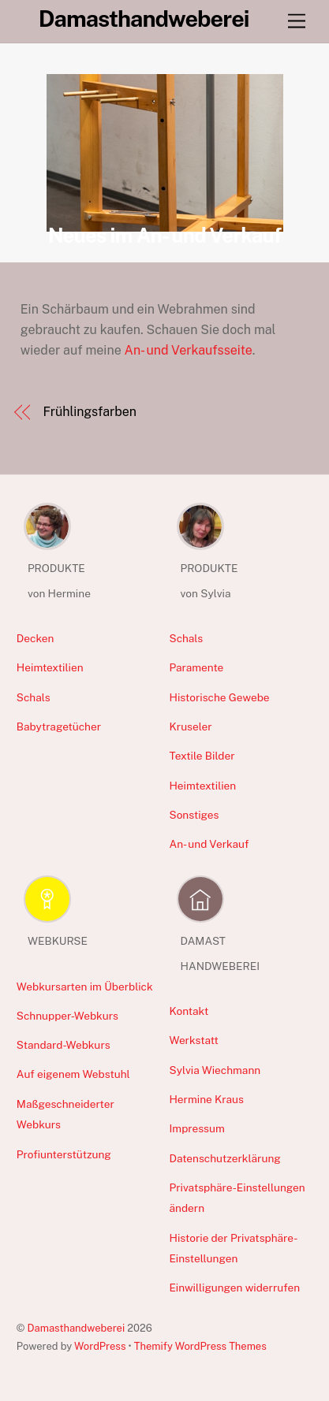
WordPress (99, 1346)
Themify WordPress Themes (200, 1346)
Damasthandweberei (76, 1328)
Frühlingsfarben (89, 411)
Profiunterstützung (64, 1154)
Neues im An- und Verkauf (165, 235)
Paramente (196, 667)
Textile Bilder (201, 755)
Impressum (196, 1128)
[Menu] (296, 21)
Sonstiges (194, 814)
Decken (35, 638)
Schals (33, 697)
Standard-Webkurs (63, 1045)
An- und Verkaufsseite (188, 350)
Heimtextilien (50, 667)
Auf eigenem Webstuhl (73, 1074)
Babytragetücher (59, 726)
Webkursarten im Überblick (85, 986)
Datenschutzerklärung (224, 1158)
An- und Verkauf (209, 844)
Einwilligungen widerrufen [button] (234, 1287)
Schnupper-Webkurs (67, 1015)
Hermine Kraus (206, 1099)
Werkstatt (193, 1040)
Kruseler (190, 726)
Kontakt (188, 1011)
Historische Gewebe (219, 697)
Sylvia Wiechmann (214, 1070)
